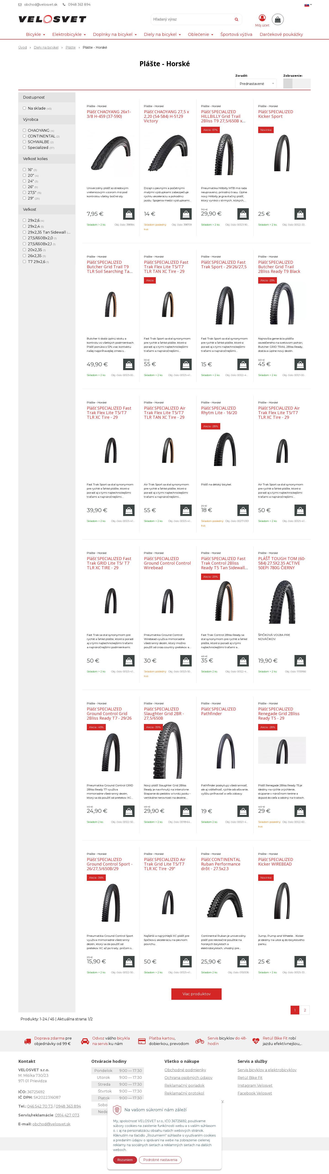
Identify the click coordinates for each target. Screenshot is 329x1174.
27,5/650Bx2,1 (42, 244)
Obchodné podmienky (185, 1070)
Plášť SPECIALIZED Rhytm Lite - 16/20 (219, 410)
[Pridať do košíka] (129, 214)
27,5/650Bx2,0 (42, 238)
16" (32, 170)
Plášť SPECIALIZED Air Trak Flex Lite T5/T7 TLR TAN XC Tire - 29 (165, 412)
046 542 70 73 (40, 1106)
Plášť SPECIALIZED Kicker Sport (275, 114)
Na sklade (40, 108)
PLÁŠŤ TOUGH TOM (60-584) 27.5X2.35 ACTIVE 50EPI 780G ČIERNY (281, 563)
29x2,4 (36, 226)
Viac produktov (197, 994)
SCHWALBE (41, 142)
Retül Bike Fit (250, 1078)
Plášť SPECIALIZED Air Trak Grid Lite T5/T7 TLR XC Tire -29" (165, 864)
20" (33, 175)
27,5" (34, 192)
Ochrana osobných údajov (188, 1078)
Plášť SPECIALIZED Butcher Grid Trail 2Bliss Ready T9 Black (279, 266)
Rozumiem (125, 1160)
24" (33, 181)
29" (34, 198)
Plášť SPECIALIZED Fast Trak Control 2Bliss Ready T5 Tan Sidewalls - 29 (224, 565)
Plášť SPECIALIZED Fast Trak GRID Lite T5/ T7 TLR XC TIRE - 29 (109, 563)
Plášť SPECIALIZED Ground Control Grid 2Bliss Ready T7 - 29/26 (109, 713)
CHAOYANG (41, 130)
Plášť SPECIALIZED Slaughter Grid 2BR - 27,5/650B (164, 713)
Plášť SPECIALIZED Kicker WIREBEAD (275, 862)
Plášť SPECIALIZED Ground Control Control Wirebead (167, 563)
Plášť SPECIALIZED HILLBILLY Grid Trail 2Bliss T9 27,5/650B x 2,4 (221, 118)
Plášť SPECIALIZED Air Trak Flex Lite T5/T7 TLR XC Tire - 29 (279, 412)
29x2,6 (36, 220)
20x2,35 (37, 250)
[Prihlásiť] (262, 20)
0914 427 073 (67, 1115)
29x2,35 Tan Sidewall (49, 232)
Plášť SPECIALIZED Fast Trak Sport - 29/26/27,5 (224, 264)
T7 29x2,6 (38, 262)
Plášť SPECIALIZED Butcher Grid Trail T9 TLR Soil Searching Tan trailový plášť (109, 269)
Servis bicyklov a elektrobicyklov (267, 1070)
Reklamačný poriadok (184, 1085)
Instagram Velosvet (255, 1085)
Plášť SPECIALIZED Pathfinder (218, 711)
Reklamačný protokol (184, 1093)
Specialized (41, 147)
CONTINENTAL (44, 136)
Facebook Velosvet (255, 1093)
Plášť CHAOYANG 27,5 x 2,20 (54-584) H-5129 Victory (166, 116)
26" (33, 187)
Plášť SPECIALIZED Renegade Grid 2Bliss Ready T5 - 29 (279, 713)
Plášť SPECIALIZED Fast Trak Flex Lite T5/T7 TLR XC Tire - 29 (109, 412)
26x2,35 (37, 256)
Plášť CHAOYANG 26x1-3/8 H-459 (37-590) (109, 114)
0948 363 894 (79, 5)
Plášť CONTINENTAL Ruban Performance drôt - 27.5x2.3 (221, 864)
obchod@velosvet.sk (40, 5)
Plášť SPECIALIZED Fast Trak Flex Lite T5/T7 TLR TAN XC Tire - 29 (166, 266)
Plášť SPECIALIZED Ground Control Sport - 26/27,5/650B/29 (110, 864)
